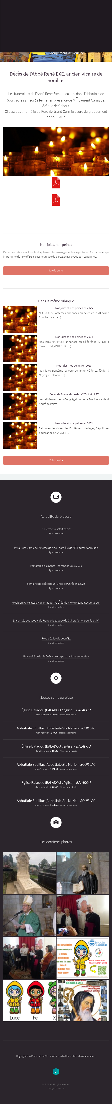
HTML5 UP (60, 1088)
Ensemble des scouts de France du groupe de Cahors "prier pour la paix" (56, 620)
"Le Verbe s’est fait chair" (56, 529)
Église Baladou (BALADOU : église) (47, 710)
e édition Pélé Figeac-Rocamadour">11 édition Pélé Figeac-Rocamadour (56, 602)
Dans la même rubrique (56, 301)
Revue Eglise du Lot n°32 (56, 638)
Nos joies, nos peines (56, 244)
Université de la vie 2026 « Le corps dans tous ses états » (56, 656)
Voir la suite (56, 460)
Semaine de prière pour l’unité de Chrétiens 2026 (56, 584)
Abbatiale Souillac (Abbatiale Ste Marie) (47, 728)
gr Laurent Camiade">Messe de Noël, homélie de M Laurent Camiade (56, 548)
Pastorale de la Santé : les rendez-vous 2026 (56, 566)
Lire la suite (56, 270)
